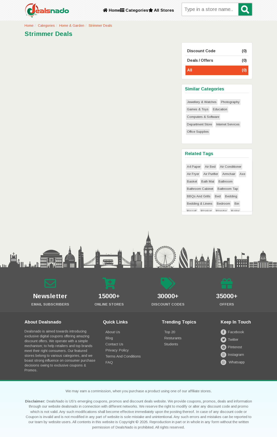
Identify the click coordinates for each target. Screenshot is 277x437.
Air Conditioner (230, 166)
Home (111, 10)
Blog (109, 338)
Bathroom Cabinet (200, 189)
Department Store (199, 124)
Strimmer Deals (100, 25)
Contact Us (114, 344)
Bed (218, 196)
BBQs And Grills (198, 196)
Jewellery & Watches (202, 102)
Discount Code (217, 51)
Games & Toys (198, 109)
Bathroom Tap (228, 189)
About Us (112, 332)
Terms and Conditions (123, 356)
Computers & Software (203, 117)
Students (171, 344)
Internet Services (228, 124)
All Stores (161, 10)
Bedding (231, 196)
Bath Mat (207, 181)
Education (220, 109)
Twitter (229, 339)
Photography (230, 102)
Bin (237, 203)
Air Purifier (210, 174)
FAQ (109, 362)
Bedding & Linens (199, 203)
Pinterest (231, 347)
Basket (192, 181)
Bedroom (223, 203)
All (217, 70)
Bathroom (225, 181)
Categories (134, 10)
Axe (242, 174)
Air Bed (210, 166)
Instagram (232, 354)
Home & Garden (71, 25)
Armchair (228, 174)
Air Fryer (193, 174)
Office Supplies (198, 131)
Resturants (173, 338)
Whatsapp (233, 362)
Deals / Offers (217, 60)
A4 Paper (194, 166)
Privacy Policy (117, 350)
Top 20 (169, 332)
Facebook (232, 332)
